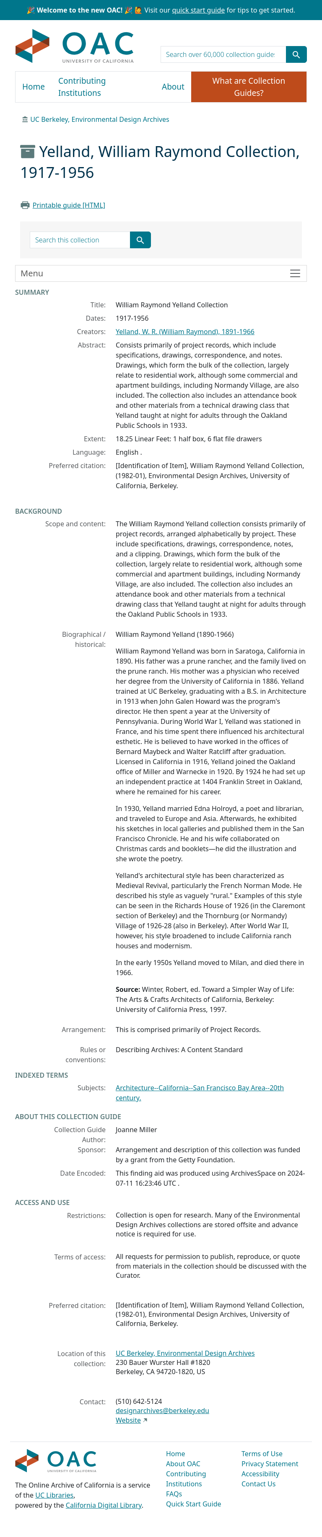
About (173, 86)
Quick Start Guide (193, 1504)
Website (128, 1420)
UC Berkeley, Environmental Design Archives (99, 119)
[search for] (223, 54)
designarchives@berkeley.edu (162, 1410)
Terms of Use (262, 1453)
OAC (75, 46)
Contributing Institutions (82, 86)
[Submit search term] (296, 54)
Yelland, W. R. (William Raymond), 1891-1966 (185, 331)
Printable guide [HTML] (69, 205)
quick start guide (198, 10)
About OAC (183, 1463)
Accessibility (260, 1473)
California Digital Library (104, 1505)
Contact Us (258, 1483)
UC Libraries (54, 1495)
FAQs (174, 1493)
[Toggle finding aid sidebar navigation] (161, 273)
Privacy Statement (270, 1463)
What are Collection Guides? (249, 86)
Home (33, 86)
